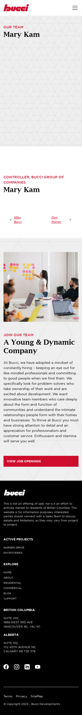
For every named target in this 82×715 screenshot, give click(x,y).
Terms (7, 696)
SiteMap (37, 696)
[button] (74, 8)
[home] (16, 7)
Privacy (21, 696)
